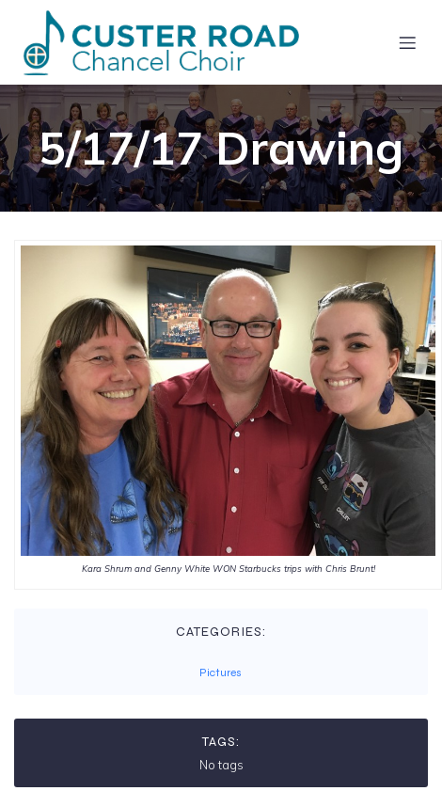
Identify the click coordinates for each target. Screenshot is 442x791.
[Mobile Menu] (407, 42)
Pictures (220, 672)
